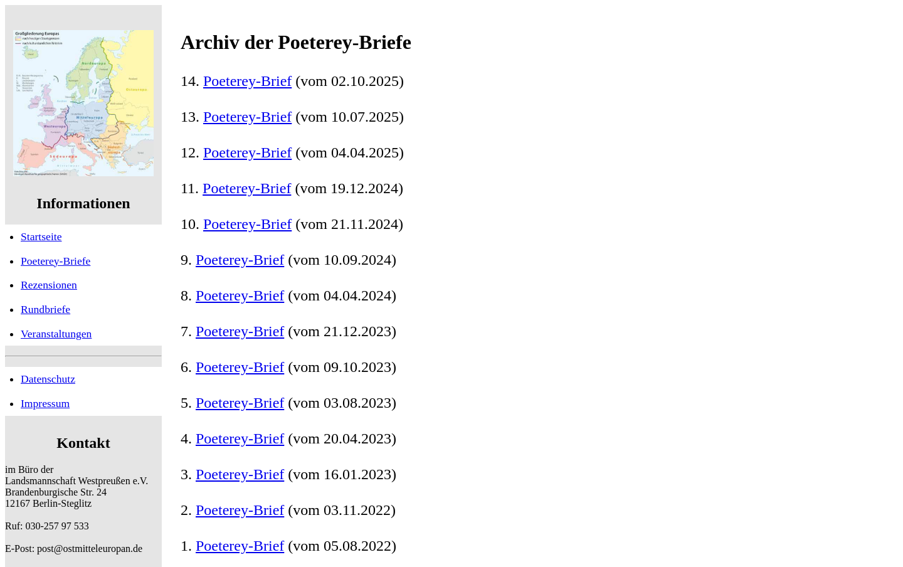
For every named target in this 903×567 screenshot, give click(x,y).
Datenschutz (48, 379)
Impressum (45, 403)
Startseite (41, 236)
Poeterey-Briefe (55, 261)
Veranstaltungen (56, 333)
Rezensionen (49, 284)
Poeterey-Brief (247, 81)
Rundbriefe (45, 309)
